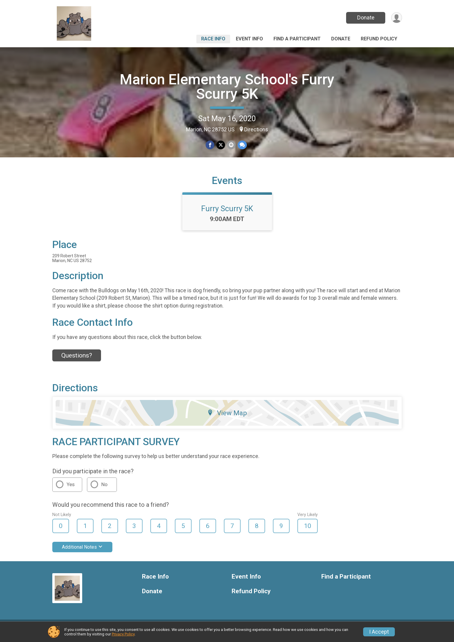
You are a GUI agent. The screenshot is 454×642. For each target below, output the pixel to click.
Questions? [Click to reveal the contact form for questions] (76, 359)
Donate (365, 17)
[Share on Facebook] (210, 145)
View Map (227, 416)
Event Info (249, 39)
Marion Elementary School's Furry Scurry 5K (227, 86)
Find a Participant (297, 39)
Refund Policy (379, 39)
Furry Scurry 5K (227, 212)
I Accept (379, 632)
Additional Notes (82, 551)
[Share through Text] (242, 145)
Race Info (213, 39)
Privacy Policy (123, 634)
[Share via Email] (231, 145)
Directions (256, 130)
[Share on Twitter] (220, 145)
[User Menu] (396, 17)
